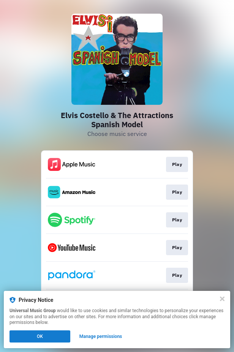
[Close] (222, 299)
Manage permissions (100, 336)
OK (40, 336)
